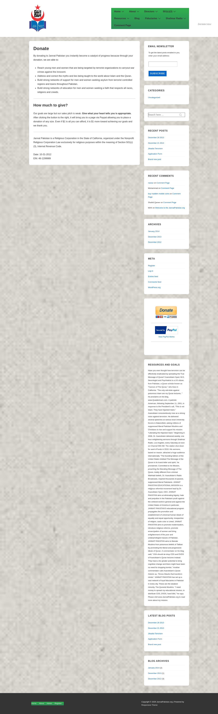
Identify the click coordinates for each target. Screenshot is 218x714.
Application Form (155, 154)
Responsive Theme (149, 705)
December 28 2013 (156, 137)
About (134, 11)
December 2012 (155, 242)
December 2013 (155, 237)
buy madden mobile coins (158, 194)
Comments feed (154, 282)
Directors (151, 11)
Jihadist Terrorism (155, 148)
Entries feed (153, 276)
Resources (122, 18)
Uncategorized (154, 97)
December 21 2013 (156, 143)
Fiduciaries (153, 18)
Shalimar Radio (176, 18)
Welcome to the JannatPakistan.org (170, 208)
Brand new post (154, 159)
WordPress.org (154, 287)
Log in (150, 271)
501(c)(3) (170, 11)
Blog (137, 18)
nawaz (151, 183)
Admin (49, 703)
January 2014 (154, 231)
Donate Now (204, 24)
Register (151, 266)
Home (119, 11)
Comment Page (122, 25)
